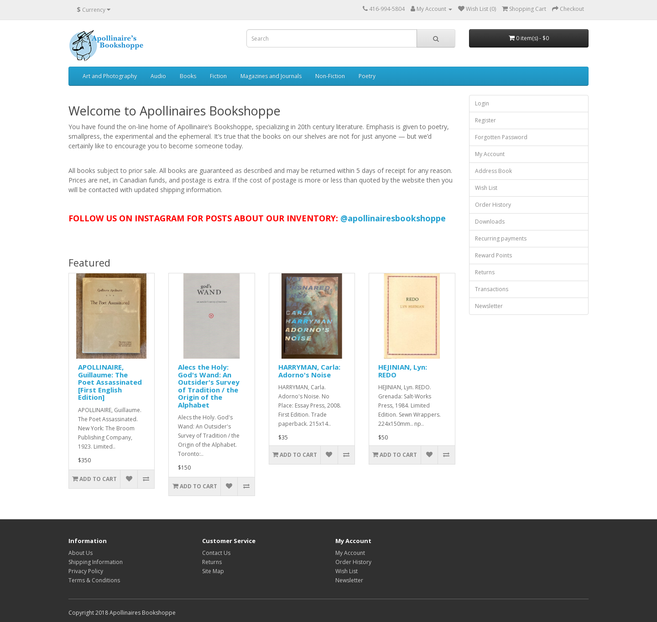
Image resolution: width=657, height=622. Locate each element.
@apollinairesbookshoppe (393, 218)
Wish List (486, 188)
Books (188, 76)
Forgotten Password (501, 137)
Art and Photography (110, 76)
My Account (490, 154)
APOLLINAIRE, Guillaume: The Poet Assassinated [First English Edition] (110, 382)
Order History (493, 205)
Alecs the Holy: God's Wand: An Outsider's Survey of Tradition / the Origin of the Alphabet (209, 385)
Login (482, 103)
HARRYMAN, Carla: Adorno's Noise (309, 370)
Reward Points (493, 255)
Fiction (218, 76)
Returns (485, 272)
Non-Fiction (330, 76)
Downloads (490, 221)
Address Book (493, 171)
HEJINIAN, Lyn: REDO (402, 370)
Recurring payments (501, 238)
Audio (158, 76)
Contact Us (216, 553)
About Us (80, 553)
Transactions (491, 289)
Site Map (213, 571)
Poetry (367, 76)
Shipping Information (95, 562)
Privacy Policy (85, 571)
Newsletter (489, 306)
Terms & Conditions (94, 580)
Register (485, 120)
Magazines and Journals (271, 76)
